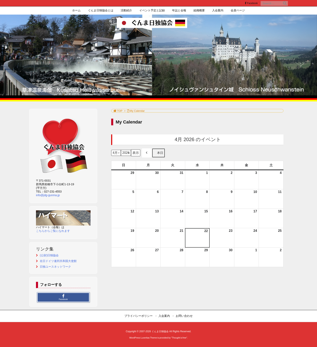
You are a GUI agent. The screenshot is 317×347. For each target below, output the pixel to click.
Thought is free (179, 337)
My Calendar (137, 110)
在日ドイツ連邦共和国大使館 (58, 261)
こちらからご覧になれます (53, 230)
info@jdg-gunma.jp (48, 195)
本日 (158, 152)
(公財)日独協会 (49, 255)
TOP (120, 110)
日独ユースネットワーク (55, 266)
